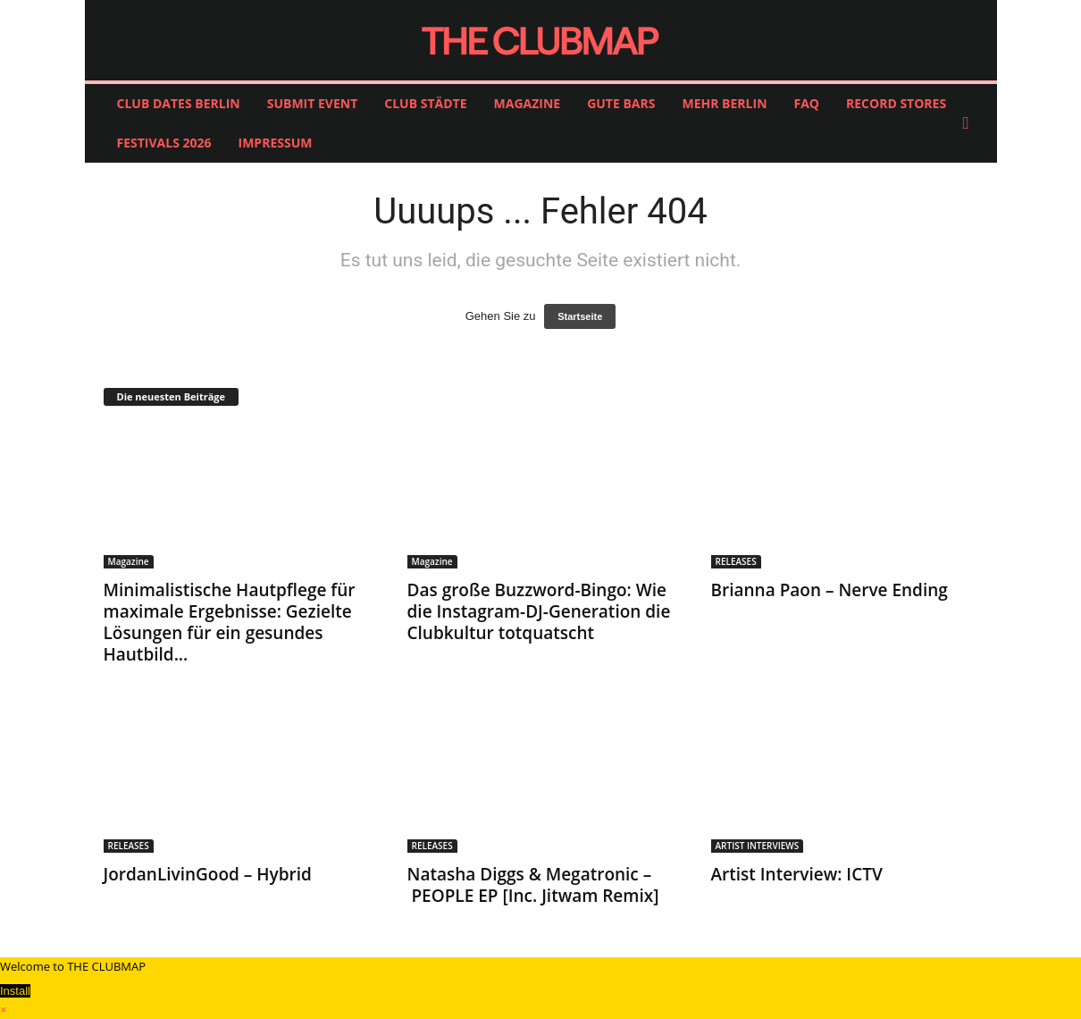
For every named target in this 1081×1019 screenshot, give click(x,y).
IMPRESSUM (276, 142)
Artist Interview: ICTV (797, 874)
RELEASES (736, 561)
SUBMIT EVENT (312, 103)
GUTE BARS (621, 103)
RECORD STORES (896, 103)
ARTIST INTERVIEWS (758, 845)
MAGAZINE (527, 103)
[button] (970, 123)
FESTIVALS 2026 (164, 142)
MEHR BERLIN (724, 103)
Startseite (579, 316)
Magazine (128, 561)
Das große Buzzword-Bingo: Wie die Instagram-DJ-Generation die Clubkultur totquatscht (539, 611)
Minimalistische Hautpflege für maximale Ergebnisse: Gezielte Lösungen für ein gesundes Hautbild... (230, 622)
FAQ (807, 103)
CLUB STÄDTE (425, 103)
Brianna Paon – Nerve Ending (829, 590)
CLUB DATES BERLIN (178, 103)
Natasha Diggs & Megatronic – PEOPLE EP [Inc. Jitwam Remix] (533, 885)
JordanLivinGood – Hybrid (208, 874)
